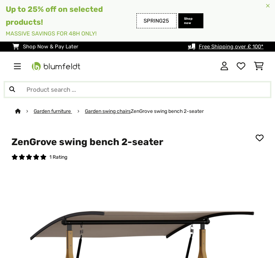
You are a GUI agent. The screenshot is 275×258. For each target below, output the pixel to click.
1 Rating (58, 157)
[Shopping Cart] (259, 66)
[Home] (24, 111)
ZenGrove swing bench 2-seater (167, 111)
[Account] (224, 66)
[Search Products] (137, 89)
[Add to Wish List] (260, 138)
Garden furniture (53, 111)
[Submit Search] (12, 89)
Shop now (188, 21)
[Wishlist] (241, 66)
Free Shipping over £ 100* (231, 46)
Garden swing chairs (108, 111)
